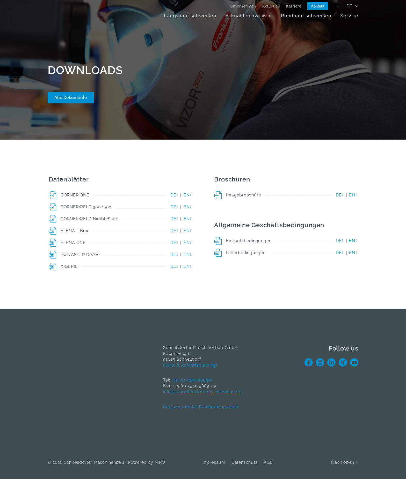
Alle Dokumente (70, 97)
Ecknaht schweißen (248, 15)
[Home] (76, 13)
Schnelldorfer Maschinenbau (94, 462)
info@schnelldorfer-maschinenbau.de (202, 391)
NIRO (160, 462)
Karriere (293, 6)
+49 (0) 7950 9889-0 (192, 380)
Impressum (213, 462)
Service (349, 15)
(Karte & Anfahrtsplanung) (190, 365)
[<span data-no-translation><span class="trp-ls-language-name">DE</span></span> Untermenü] (356, 6)
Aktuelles (271, 6)
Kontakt (317, 6)
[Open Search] (337, 6)
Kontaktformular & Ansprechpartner (200, 406)
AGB (268, 462)
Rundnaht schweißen (306, 15)
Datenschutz (244, 462)
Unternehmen (243, 6)
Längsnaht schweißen (190, 15)
